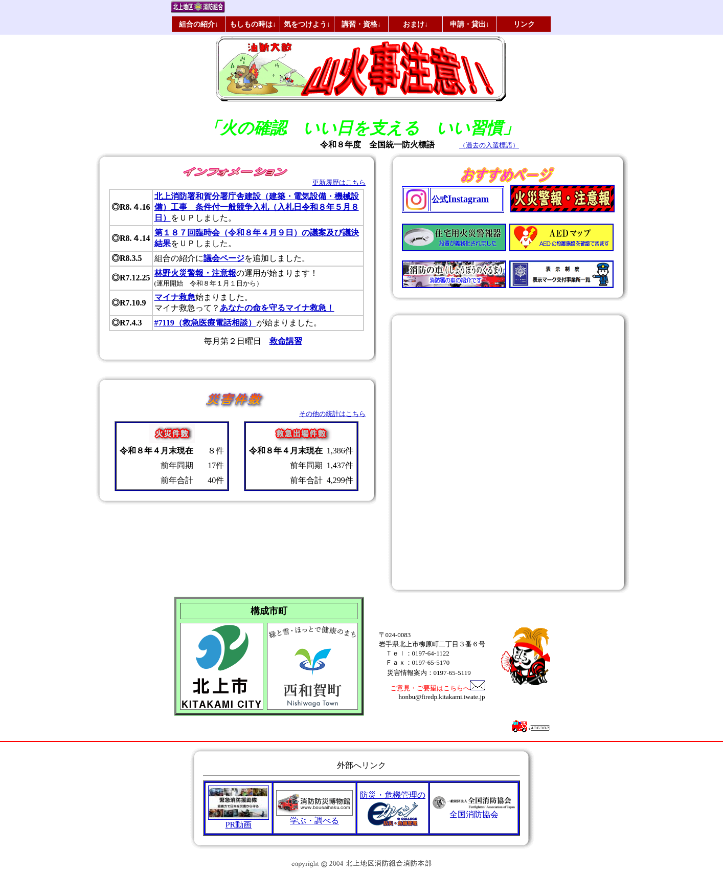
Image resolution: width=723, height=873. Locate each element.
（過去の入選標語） (489, 145)
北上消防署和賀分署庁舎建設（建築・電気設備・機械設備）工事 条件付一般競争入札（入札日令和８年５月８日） (256, 207)
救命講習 (285, 341)
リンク (524, 24)
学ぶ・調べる (314, 817)
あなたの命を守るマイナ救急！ (277, 307)
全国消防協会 (474, 810)
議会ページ (224, 258)
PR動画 (238, 821)
